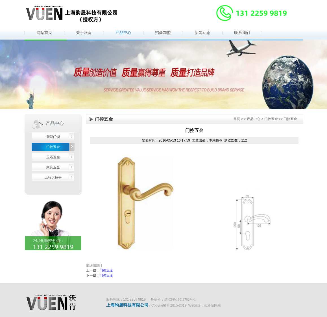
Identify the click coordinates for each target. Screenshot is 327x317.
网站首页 (44, 33)
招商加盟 (163, 33)
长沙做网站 (212, 305)
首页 (236, 119)
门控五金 (53, 147)
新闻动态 (202, 33)
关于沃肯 (84, 33)
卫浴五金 (53, 157)
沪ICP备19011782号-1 (180, 299)
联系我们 (242, 33)
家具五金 (53, 167)
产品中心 (123, 33)
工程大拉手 (53, 177)
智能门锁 (53, 137)
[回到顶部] (94, 265)
